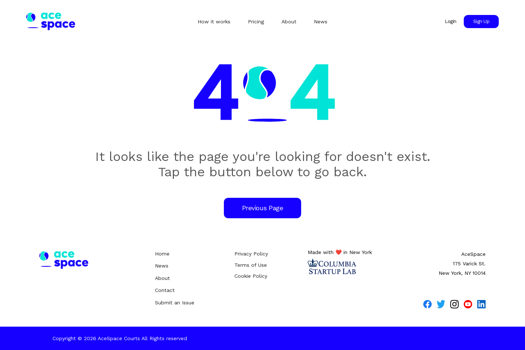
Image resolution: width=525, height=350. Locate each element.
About (288, 21)
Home (162, 253)
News (320, 21)
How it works (214, 21)
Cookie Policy (250, 275)
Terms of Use (250, 265)
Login (450, 21)
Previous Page (262, 208)
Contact (165, 290)
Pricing (256, 21)
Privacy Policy (251, 253)
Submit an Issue (174, 302)
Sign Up (481, 21)
